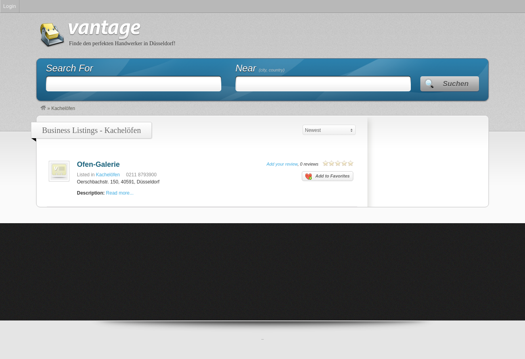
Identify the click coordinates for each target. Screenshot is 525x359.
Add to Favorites (327, 177)
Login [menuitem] (9, 6)
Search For (69, 68)
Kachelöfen (108, 175)
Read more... (119, 193)
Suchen (456, 84)
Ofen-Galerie (98, 164)
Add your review (281, 164)
